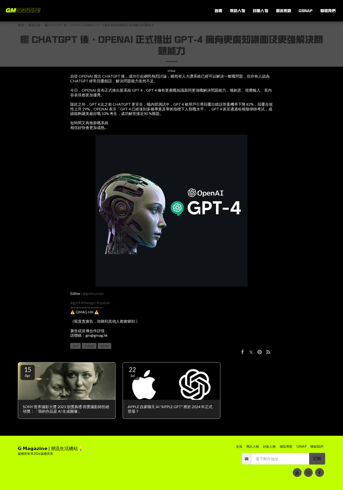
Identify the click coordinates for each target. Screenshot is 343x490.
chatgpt (89, 346)
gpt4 (75, 346)
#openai (103, 303)
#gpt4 (75, 303)
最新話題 (34, 25)
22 (132, 372)
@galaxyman (93, 293)
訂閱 (317, 458)
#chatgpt (88, 303)
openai (104, 346)
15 (27, 372)
